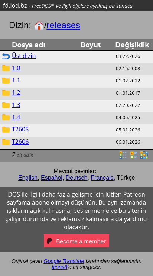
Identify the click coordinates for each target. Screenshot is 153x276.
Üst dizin (24, 56)
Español (51, 178)
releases (63, 25)
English (28, 178)
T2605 (20, 129)
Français (102, 178)
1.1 (16, 80)
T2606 (20, 141)
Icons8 (59, 267)
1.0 (16, 68)
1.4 (16, 117)
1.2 (16, 92)
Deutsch (77, 178)
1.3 (16, 105)
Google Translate (63, 261)
